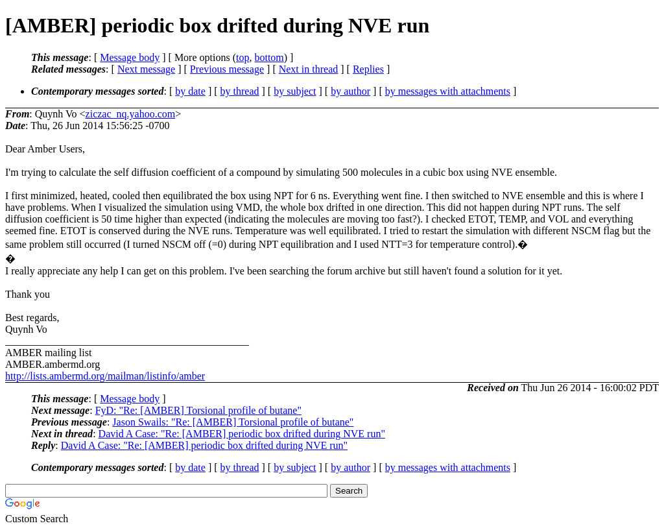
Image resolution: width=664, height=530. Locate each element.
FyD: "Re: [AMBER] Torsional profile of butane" (198, 410)
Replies (368, 69)
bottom (268, 57)
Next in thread (308, 69)
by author (350, 91)
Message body (130, 57)
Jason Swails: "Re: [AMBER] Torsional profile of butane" (232, 422)
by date (190, 91)
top (242, 57)
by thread (239, 91)
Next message (146, 69)
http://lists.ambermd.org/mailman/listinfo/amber (105, 375)
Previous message (227, 69)
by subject (295, 91)
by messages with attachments (447, 91)
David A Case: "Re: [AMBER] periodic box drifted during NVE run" (242, 433)
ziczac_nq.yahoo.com (131, 113)
